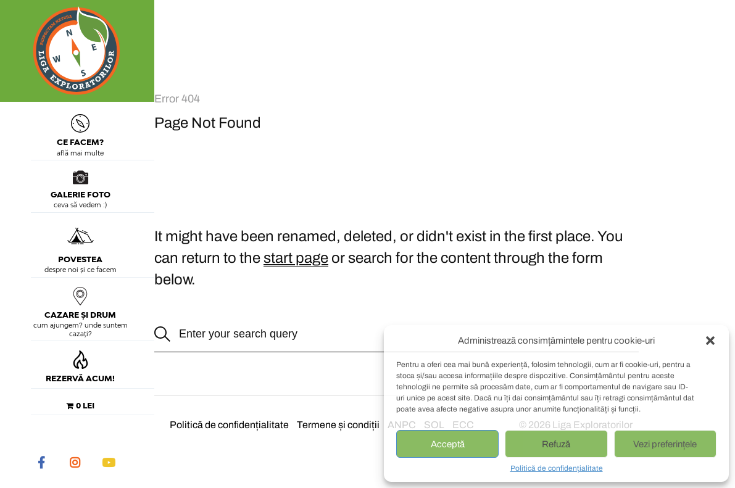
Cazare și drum (80, 303)
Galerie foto (80, 184)
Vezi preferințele (665, 444)
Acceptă (448, 444)
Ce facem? (80, 130)
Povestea (80, 243)
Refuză (556, 444)
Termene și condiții (338, 425)
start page (296, 258)
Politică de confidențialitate (556, 468)
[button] (710, 340)
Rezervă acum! (80, 366)
